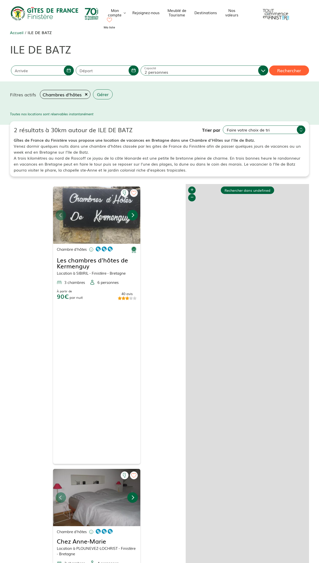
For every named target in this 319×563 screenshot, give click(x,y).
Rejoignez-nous (146, 12)
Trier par (211, 129)
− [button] (192, 197)
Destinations (205, 12)
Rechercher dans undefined (247, 185)
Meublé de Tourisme (176, 12)
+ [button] (192, 190)
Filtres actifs (23, 94)
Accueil (16, 32)
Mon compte (118, 12)
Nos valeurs (231, 12)
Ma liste (109, 27)
